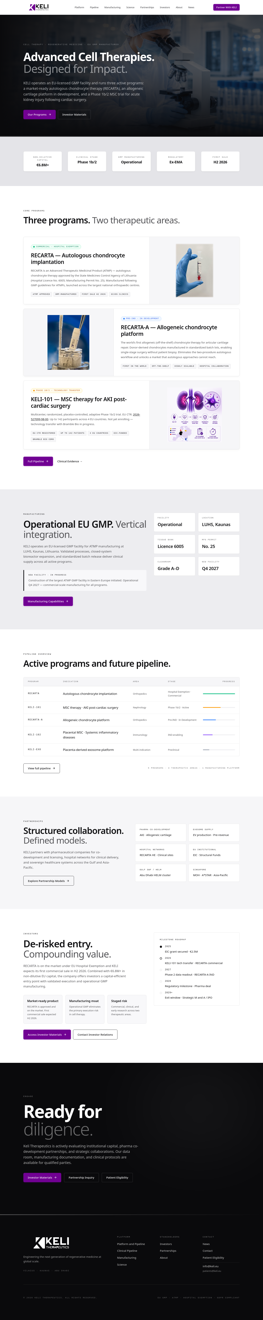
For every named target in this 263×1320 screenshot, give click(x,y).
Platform (79, 7)
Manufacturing (112, 7)
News (191, 7)
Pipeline (94, 7)
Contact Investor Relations (95, 1034)
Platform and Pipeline (131, 1244)
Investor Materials (74, 114)
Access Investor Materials (47, 1034)
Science (130, 7)
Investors (165, 7)
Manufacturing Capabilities (48, 601)
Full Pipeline (38, 461)
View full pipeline (41, 768)
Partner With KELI (226, 7)
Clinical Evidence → (69, 461)
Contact (208, 1250)
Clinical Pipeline (127, 1250)
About (179, 7)
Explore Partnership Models (48, 881)
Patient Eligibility (117, 1177)
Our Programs (39, 114)
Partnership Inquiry (81, 1177)
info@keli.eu (211, 1266)
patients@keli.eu (212, 1271)
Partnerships (147, 7)
